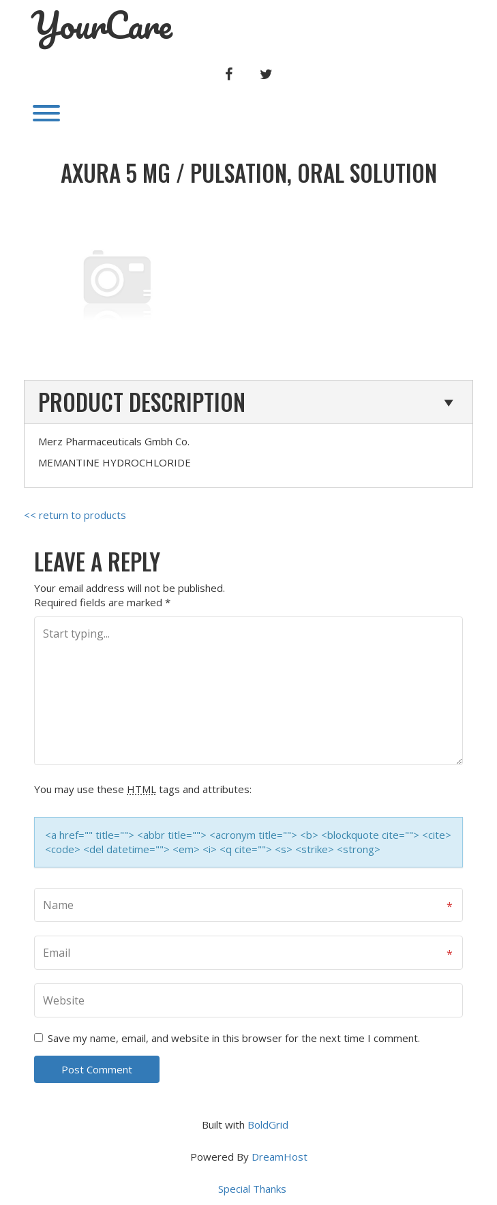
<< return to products (75, 515)
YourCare (101, 25)
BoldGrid (267, 1124)
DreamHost (279, 1156)
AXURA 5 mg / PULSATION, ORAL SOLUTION (249, 173)
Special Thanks (252, 1188)
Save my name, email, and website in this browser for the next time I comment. (234, 1038)
